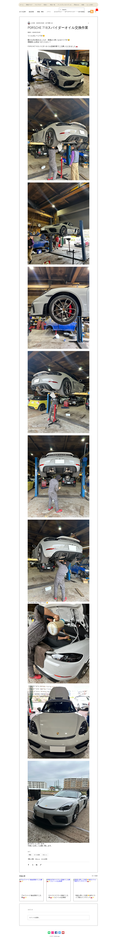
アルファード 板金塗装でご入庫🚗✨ (31, 896)
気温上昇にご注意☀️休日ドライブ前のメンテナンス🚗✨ (85, 896)
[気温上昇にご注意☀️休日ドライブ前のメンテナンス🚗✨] (86, 885)
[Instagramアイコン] (52, 932)
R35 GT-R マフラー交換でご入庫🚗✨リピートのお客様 (58, 896)
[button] (97, 9)
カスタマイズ (57, 11)
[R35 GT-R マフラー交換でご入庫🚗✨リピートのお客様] (58, 885)
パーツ (49, 11)
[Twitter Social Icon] (59, 932)
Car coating (81, 11)
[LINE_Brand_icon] (49, 932)
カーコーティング (70, 11)
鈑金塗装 (31, 11)
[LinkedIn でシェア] (36, 865)
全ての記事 (22, 11)
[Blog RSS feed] (92, 11)
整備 (30, 854)
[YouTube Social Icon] (63, 932)
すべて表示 (95, 875)
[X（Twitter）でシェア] (32, 865)
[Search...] (71, 9)
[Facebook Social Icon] (56, 932)
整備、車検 (40, 11)
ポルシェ (45, 854)
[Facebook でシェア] (28, 865)
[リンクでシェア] (41, 865)
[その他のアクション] (88, 23)
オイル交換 (37, 854)
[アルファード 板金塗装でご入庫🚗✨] (31, 885)
